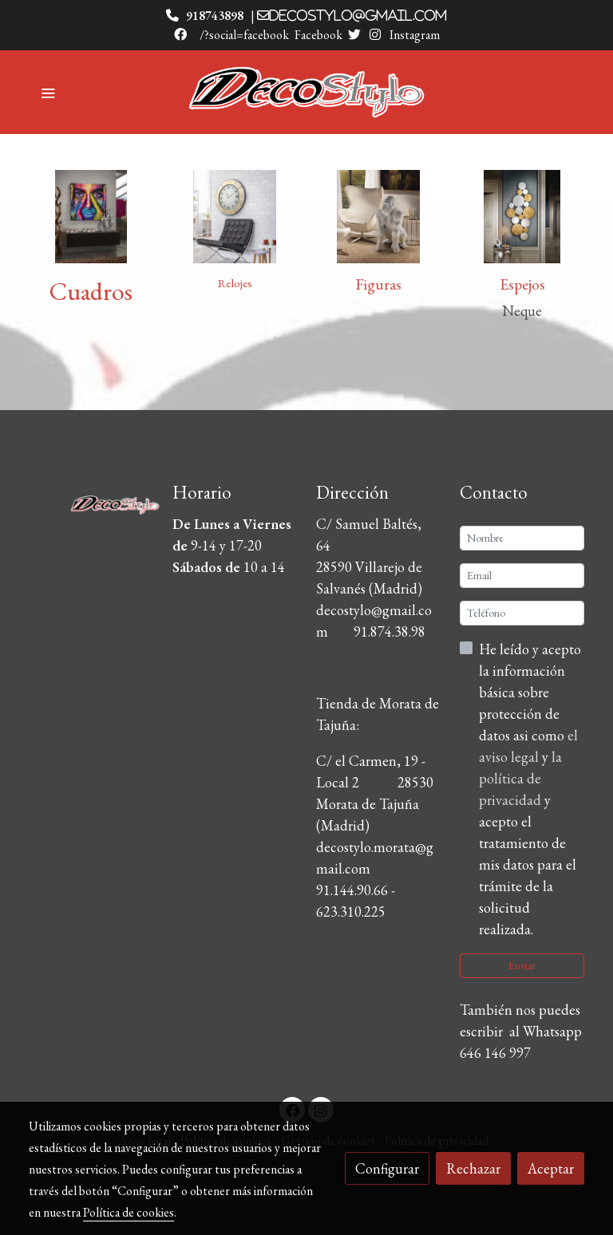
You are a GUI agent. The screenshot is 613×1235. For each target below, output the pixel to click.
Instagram (413, 34)
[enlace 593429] (234, 214)
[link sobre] (91, 501)
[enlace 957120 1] (378, 214)
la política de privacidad (520, 778)
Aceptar (551, 1168)
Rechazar (473, 1168)
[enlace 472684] (522, 214)
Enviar (522, 965)
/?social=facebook (244, 34)
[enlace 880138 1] (91, 214)
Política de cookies (128, 1212)
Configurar (387, 1168)
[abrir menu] (48, 93)
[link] (306, 92)
